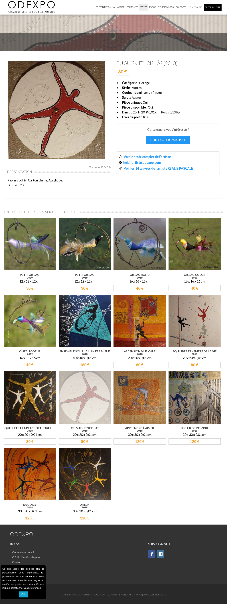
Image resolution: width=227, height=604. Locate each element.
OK (23, 594)
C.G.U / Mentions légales (26, 557)
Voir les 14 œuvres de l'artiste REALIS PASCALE (158, 168)
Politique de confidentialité (150, 594)
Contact (17, 562)
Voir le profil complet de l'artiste (147, 157)
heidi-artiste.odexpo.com (142, 163)
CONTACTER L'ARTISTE (168, 139)
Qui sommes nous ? (23, 552)
